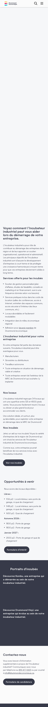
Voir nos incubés (14, 462)
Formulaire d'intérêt (16, 549)
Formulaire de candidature (19, 682)
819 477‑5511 (25, 670)
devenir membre (26, 328)
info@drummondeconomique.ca (19, 673)
